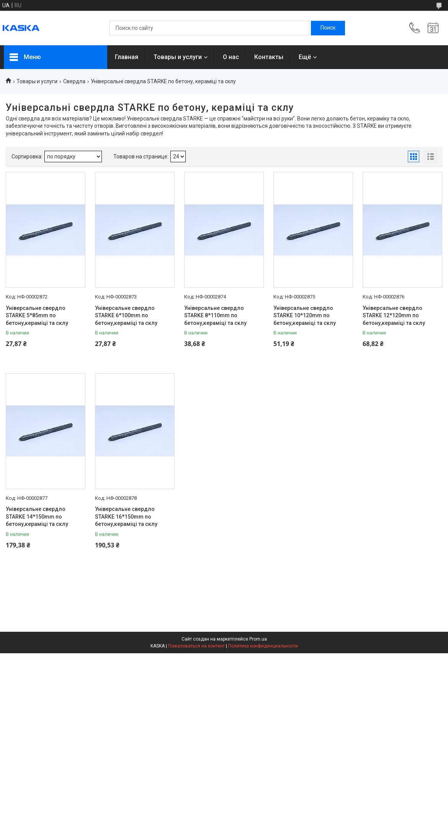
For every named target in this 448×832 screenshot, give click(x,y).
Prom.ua (258, 639)
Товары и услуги (178, 57)
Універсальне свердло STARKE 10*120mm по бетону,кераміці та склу (304, 315)
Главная (126, 57)
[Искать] (328, 28)
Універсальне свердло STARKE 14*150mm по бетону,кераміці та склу (37, 516)
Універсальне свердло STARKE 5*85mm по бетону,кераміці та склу (37, 315)
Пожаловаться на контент (196, 646)
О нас (231, 57)
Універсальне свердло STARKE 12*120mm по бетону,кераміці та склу (394, 315)
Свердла (74, 81)
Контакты (268, 57)
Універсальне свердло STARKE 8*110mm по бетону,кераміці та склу (215, 315)
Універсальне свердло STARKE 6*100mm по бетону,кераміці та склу (126, 315)
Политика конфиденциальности (263, 646)
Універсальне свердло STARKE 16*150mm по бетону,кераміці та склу (126, 516)
